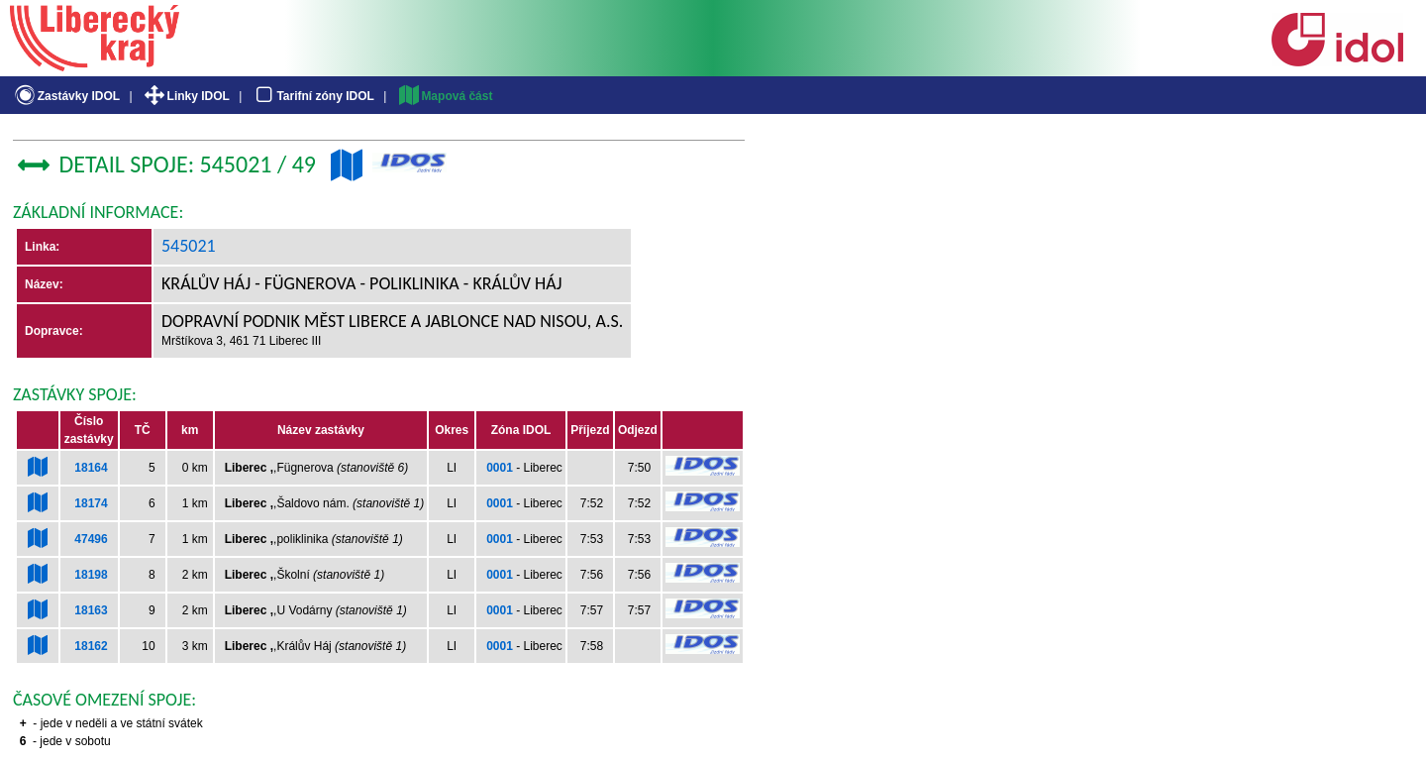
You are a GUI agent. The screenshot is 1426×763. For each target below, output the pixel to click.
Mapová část (444, 96)
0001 (499, 468)
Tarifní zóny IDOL (313, 96)
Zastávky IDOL (66, 96)
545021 (188, 246)
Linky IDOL (186, 96)
